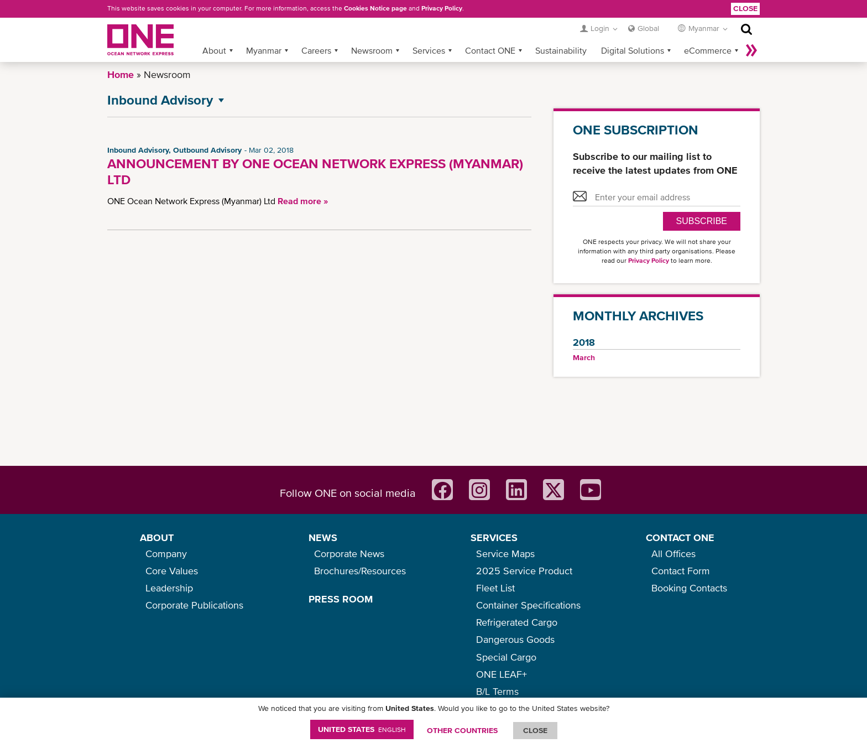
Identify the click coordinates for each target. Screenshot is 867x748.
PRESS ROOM (341, 599)
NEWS (323, 537)
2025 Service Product (524, 570)
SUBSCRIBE (701, 221)
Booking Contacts (689, 588)
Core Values (171, 570)
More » (751, 50)
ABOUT (157, 537)
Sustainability (561, 50)
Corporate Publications (194, 605)
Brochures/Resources (360, 570)
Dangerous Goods (515, 639)
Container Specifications (528, 605)
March (584, 357)
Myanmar (263, 50)
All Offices (673, 553)
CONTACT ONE (680, 537)
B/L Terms (497, 691)
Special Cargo (506, 657)
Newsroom (372, 50)
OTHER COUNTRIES (462, 730)
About (214, 50)
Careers (316, 50)
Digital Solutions (632, 50)
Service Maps (505, 553)
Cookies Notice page (375, 8)
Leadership (169, 588)
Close (745, 8)
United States (362, 729)
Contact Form (680, 570)
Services (428, 50)
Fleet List (495, 588)
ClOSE (535, 730)
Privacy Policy (441, 8)
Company (166, 553)
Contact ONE (490, 50)
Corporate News (349, 553)
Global (648, 28)
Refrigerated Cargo (516, 622)
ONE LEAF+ (501, 674)
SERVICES (494, 537)
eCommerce (708, 50)
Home (120, 74)
